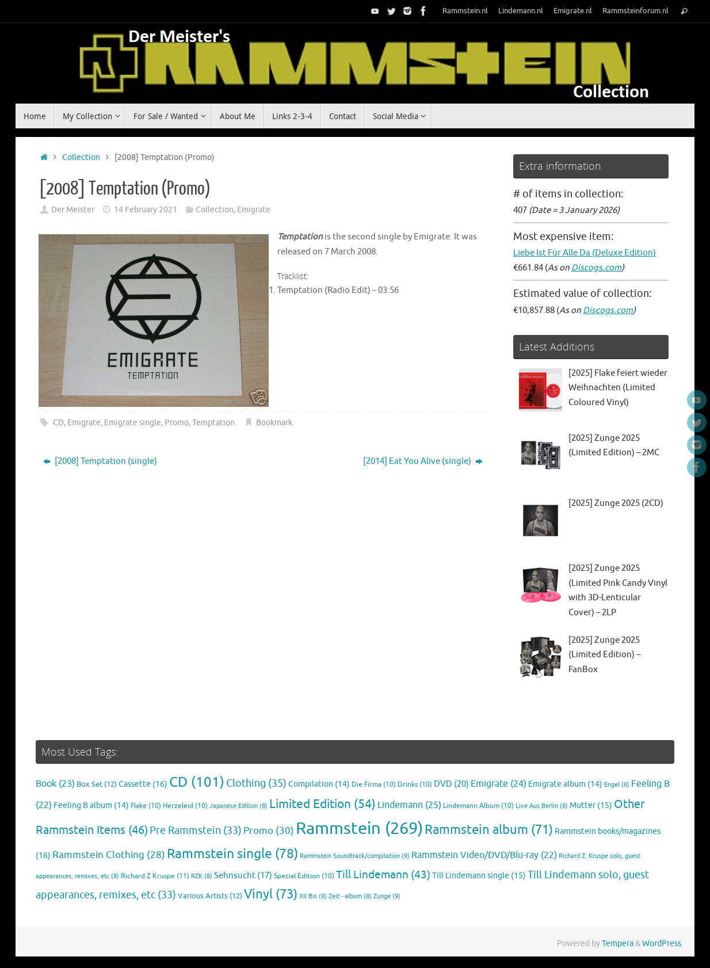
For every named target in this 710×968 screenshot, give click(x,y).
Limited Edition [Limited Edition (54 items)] (322, 803)
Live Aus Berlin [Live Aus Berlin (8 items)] (542, 806)
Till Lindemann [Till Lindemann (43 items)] (383, 874)
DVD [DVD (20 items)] (451, 784)
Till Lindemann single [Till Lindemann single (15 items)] (479, 876)
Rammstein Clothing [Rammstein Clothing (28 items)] (108, 855)
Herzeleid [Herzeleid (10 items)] (185, 806)
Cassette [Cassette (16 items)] (143, 784)
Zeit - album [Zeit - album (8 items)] (350, 896)
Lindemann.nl (520, 11)
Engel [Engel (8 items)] (616, 784)
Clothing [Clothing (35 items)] (256, 783)
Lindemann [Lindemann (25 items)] (409, 805)
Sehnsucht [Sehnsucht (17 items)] (243, 875)
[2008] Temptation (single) (100, 461)
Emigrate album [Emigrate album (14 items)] (565, 784)
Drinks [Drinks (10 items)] (415, 784)
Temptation (213, 423)
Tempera (617, 943)
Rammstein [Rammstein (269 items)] (359, 828)
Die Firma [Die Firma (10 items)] (374, 784)
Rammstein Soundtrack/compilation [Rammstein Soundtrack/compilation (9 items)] (355, 856)
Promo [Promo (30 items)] (268, 830)
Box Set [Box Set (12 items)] (97, 784)
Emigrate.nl (573, 11)
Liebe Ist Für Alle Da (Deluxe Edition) (584, 252)
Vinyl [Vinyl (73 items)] (270, 894)
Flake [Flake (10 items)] (146, 806)
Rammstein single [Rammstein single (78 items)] (232, 853)
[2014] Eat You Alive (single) (423, 461)
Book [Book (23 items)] (55, 784)
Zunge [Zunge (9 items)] (386, 896)
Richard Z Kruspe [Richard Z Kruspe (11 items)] (155, 876)
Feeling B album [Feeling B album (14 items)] (91, 805)
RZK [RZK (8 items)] (201, 876)
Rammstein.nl (465, 11)
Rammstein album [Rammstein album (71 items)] (489, 830)
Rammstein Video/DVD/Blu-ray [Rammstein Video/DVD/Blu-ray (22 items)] (484, 855)
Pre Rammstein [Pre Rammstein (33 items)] (196, 830)
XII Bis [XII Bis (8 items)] (313, 896)
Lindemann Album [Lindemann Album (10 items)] (478, 806)
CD (58, 423)
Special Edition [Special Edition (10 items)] (304, 876)
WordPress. (662, 943)
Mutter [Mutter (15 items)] (591, 805)
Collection (81, 157)
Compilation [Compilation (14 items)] (319, 784)
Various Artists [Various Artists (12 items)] (210, 896)
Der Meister (72, 210)
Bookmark (274, 423)
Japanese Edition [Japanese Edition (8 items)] (238, 806)
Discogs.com (596, 267)
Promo (177, 423)
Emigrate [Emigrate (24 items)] (498, 784)
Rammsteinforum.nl (635, 11)
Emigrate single (132, 423)
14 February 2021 (145, 210)
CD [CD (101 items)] (196, 782)
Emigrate (253, 210)
